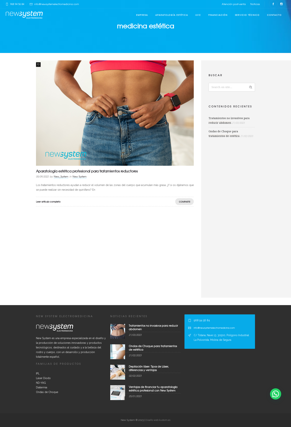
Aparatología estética (171, 14)
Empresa (142, 14)
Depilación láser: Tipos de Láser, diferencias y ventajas (149, 368)
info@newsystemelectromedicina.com (56, 4)
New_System (61, 176)
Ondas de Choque (47, 392)
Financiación (218, 14)
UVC (198, 14)
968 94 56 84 (17, 4)
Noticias (255, 4)
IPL (38, 373)
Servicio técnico (247, 14)
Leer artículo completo (48, 201)
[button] (275, 393)
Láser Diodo (43, 378)
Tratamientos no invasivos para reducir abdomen (153, 327)
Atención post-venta (234, 4)
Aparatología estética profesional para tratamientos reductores (87, 171)
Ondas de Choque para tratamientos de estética (153, 347)
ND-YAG (41, 382)
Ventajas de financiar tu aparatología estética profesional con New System (153, 388)
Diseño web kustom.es (157, 420)
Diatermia (41, 387)
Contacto (274, 14)
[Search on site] (232, 87)
